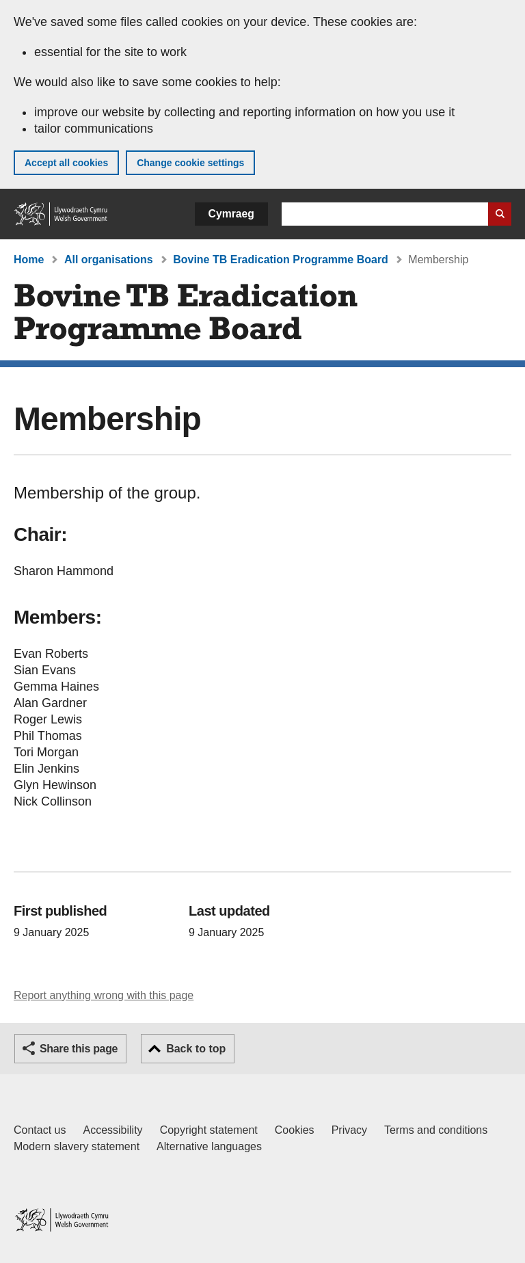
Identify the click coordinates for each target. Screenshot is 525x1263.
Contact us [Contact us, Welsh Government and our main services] (40, 1130)
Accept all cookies (66, 162)
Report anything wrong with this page (103, 995)
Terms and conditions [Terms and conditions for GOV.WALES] (435, 1130)
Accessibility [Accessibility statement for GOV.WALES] (112, 1130)
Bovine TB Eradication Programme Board (280, 259)
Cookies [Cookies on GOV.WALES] (294, 1130)
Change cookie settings (190, 162)
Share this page (79, 1048)
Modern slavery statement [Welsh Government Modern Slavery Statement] (76, 1146)
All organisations (108, 259)
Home (29, 259)
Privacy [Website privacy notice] (349, 1130)
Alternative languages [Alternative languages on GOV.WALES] (209, 1146)
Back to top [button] (196, 1048)
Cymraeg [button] (231, 214)
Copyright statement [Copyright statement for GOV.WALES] (209, 1130)
